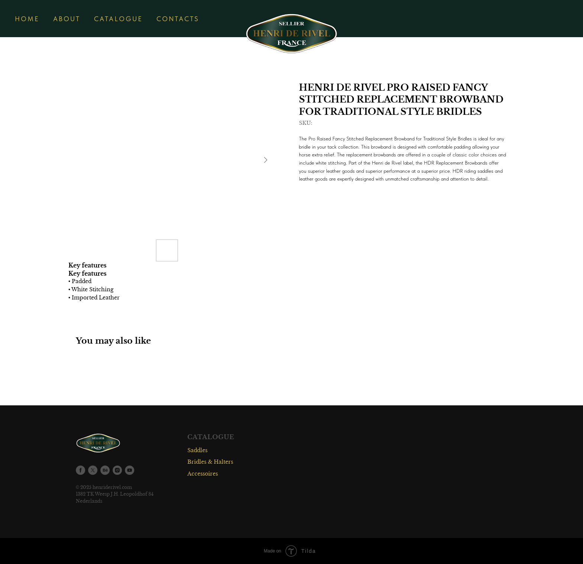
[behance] (105, 470)
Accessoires (202, 473)
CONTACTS (178, 19)
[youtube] (129, 470)
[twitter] (92, 470)
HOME (27, 19)
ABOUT (66, 19)
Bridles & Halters (210, 461)
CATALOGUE (118, 19)
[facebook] (80, 470)
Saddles (197, 450)
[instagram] (117, 470)
